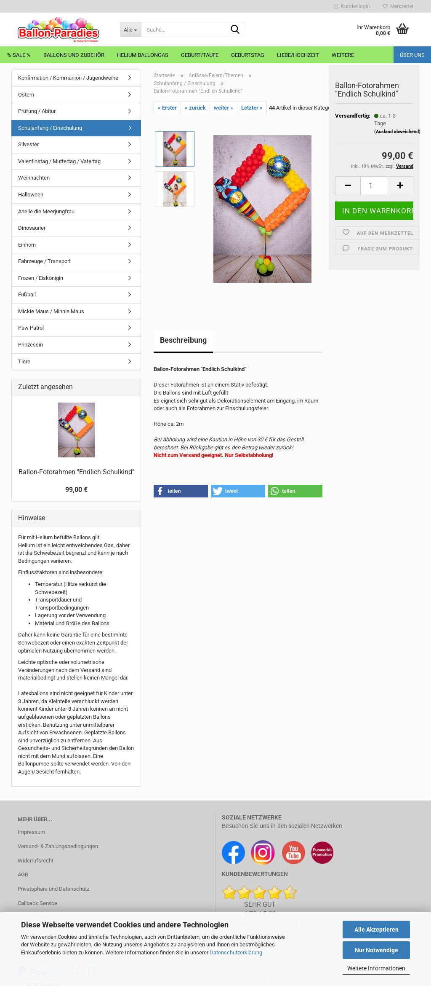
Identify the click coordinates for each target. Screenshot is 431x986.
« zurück (195, 108)
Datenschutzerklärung (236, 952)
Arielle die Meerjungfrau (46, 211)
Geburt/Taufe (199, 55)
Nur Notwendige (376, 950)
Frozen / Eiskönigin (40, 278)
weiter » (223, 108)
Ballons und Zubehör (73, 55)
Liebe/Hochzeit (298, 55)
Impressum (31, 832)
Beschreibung (183, 340)
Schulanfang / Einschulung (50, 128)
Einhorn (27, 245)
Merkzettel (398, 6)
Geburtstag (247, 55)
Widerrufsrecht (35, 860)
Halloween (30, 194)
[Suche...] (130, 29)
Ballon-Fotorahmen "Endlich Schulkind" (76, 472)
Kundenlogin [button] (352, 6)
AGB (23, 874)
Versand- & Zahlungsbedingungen (58, 846)
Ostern (26, 94)
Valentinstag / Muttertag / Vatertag (59, 161)
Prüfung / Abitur (37, 111)
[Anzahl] (374, 190)
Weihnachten (34, 178)
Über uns (412, 55)
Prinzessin (30, 344)
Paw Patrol (31, 328)
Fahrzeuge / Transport (44, 261)
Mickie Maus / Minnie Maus (51, 311)
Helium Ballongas (142, 55)
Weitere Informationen (376, 968)
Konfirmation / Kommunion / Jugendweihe (68, 78)
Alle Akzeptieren (376, 929)
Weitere (343, 55)
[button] (347, 190)
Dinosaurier (31, 228)
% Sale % (19, 55)
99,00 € (76, 490)
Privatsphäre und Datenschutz (53, 889)
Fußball (27, 294)
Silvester (28, 144)
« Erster (167, 108)
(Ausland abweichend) (397, 136)
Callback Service (37, 903)
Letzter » (252, 108)
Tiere (24, 361)
